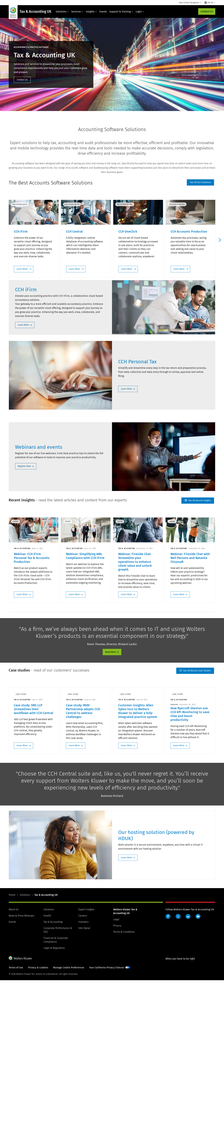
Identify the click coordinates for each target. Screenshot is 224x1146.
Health (47, 1081)
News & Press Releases (21, 1081)
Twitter (178, 1082)
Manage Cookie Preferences (68, 1133)
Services (77, 11)
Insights (91, 11)
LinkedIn (188, 1082)
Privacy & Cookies (38, 1133)
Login (140, 11)
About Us (13, 1075)
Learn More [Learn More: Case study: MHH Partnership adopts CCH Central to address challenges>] (74, 911)
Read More (110, 817)
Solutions (62, 11)
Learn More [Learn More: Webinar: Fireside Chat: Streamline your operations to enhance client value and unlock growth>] (126, 760)
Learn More (20, 267)
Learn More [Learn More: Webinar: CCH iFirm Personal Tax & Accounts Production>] (22, 760)
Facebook (168, 1082)
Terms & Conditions (124, 1097)
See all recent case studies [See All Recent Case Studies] (195, 836)
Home (12, 1060)
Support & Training (121, 11)
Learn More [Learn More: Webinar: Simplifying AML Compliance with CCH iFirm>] (74, 760)
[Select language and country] (209, 2)
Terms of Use (16, 1133)
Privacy (117, 1091)
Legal (116, 1085)
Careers (82, 1081)
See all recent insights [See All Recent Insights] (198, 666)
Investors (83, 1087)
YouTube (198, 1082)
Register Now (24, 631)
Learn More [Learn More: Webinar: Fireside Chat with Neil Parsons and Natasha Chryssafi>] (178, 760)
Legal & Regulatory (54, 1113)
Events (103, 11)
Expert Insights (86, 1075)
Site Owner (84, 1093)
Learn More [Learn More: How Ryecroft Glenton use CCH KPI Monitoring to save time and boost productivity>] (178, 911)
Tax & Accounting (53, 1087)
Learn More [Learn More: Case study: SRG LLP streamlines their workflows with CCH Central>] (22, 911)
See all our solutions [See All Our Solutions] (200, 182)
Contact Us (207, 11)
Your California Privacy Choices (106, 1133)
